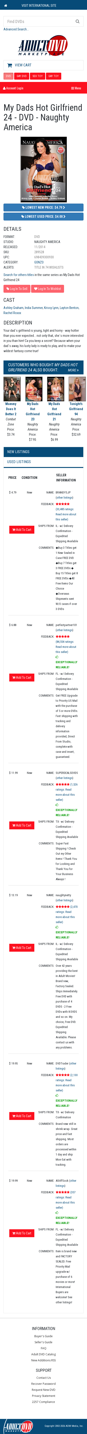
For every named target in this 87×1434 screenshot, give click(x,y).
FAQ (43, 1348)
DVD (8, 76)
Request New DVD (43, 1390)
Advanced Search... (16, 29)
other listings (64, 497)
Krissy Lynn (51, 308)
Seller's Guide (43, 1342)
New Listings (18, 452)
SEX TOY (37, 76)
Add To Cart (21, 530)
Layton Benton (69, 308)
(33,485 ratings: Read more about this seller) (66, 514)
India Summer (34, 308)
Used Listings (19, 462)
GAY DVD (22, 76)
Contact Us (43, 1378)
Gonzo (39, 262)
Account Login (13, 87)
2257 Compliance (43, 1402)
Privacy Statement (43, 1396)
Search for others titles (18, 275)
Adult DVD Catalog (43, 1354)
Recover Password (43, 1384)
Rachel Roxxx (12, 313)
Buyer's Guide (43, 1336)
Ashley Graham (13, 308)
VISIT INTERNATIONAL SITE (39, 5)
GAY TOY (53, 76)
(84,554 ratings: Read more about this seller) (66, 647)
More (73, 370)
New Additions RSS (43, 1360)
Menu (77, 87)
